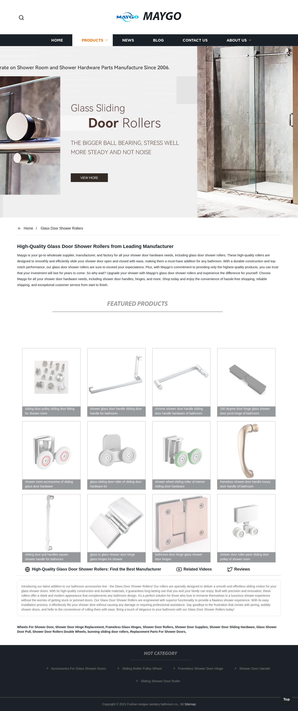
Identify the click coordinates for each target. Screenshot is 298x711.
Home (57, 40)
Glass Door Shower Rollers (62, 228)
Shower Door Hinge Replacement (79, 627)
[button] (21, 18)
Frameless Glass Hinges (123, 627)
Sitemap (190, 704)
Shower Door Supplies (191, 627)
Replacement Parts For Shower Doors (157, 631)
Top (286, 699)
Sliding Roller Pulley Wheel (144, 668)
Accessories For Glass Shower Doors (80, 668)
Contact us (195, 40)
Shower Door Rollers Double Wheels (59, 631)
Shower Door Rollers (158, 627)
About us (237, 40)
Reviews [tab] (238, 569)
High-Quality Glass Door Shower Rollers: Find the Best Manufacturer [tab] (93, 569)
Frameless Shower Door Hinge (202, 668)
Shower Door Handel (256, 668)
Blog (158, 40)
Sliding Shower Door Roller (162, 681)
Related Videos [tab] (194, 569)
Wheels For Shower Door (35, 627)
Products (92, 40)
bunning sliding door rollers (108, 631)
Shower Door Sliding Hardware (231, 627)
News (128, 40)
